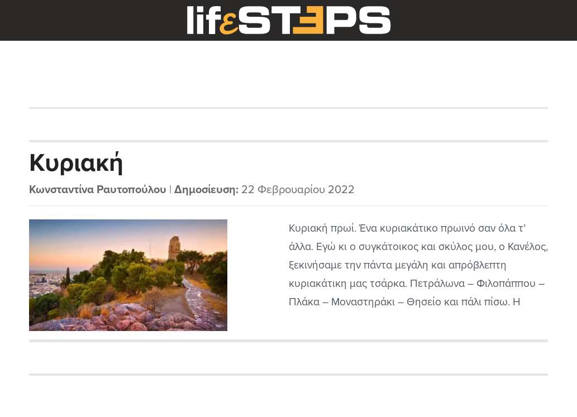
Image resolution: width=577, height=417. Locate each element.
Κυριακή (76, 163)
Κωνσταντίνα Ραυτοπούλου (97, 189)
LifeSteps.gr (289, 20)
